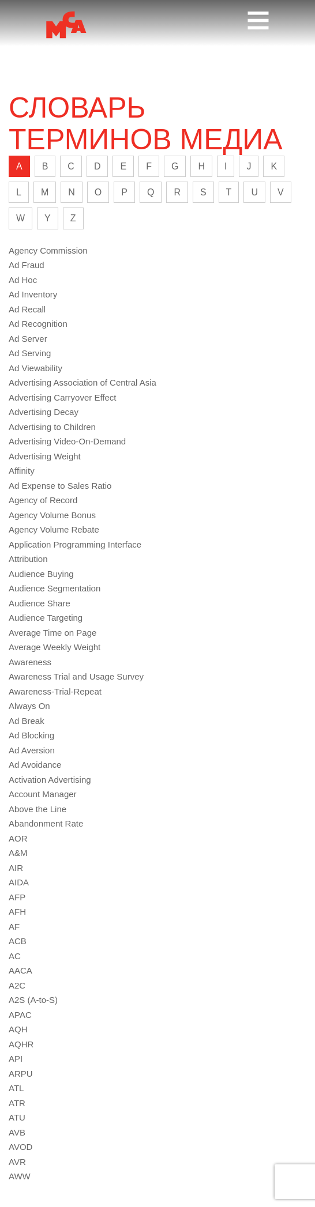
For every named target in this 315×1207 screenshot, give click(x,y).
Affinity (22, 471)
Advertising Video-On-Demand (67, 441)
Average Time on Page (52, 633)
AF (14, 926)
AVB (17, 1132)
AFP (17, 897)
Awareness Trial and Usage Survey (76, 676)
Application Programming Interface (75, 544)
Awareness (30, 662)
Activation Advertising (50, 779)
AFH (17, 911)
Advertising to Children (52, 427)
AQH (18, 1029)
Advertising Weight (45, 456)
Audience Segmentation (54, 588)
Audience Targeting (45, 618)
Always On (29, 706)
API (15, 1058)
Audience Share (39, 603)
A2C (17, 985)
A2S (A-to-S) (33, 1000)
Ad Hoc (23, 280)
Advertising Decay (43, 412)
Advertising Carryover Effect (62, 397)
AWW (20, 1176)
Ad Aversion (32, 750)
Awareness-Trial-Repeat (55, 691)
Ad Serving (30, 353)
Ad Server (28, 339)
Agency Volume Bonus (52, 515)
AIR (16, 868)
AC (15, 956)
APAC (20, 1015)
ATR (17, 1103)
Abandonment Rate (46, 823)
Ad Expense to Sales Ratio (60, 486)
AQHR (21, 1044)
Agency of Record (43, 500)
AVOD (20, 1147)
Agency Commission (48, 250)
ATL (16, 1088)
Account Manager (43, 794)
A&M (18, 853)
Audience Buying (41, 574)
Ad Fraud (26, 265)
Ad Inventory (33, 294)
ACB (18, 941)
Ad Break (26, 721)
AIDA (19, 882)
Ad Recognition (38, 324)
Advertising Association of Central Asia (82, 382)
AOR (18, 838)
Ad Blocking (31, 735)
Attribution (28, 559)
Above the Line (37, 809)
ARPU (21, 1073)
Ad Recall (27, 309)
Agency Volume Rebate (54, 529)
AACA (20, 970)
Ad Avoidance (35, 765)
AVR (17, 1162)
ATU (17, 1117)
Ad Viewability (35, 368)
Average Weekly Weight (54, 647)
